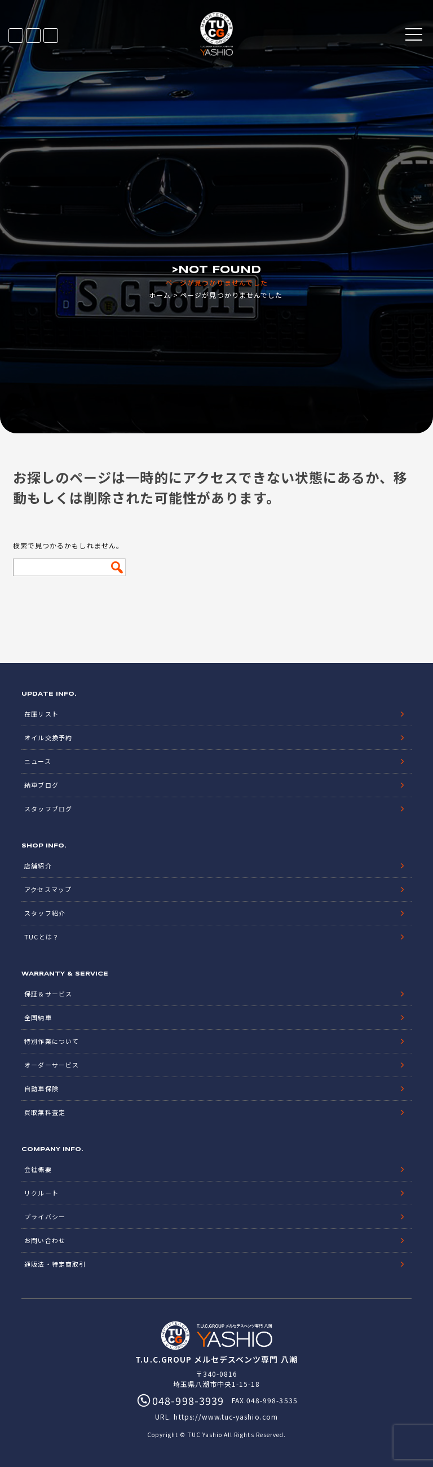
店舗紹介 (37, 865)
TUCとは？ (41, 936)
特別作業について (51, 1041)
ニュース (37, 761)
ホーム (160, 295)
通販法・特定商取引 (54, 1263)
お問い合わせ (44, 1240)
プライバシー (44, 1216)
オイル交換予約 (48, 737)
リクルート (41, 1192)
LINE (33, 35)
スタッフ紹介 (44, 912)
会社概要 (37, 1169)
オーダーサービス (51, 1064)
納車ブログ (41, 784)
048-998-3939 (50, 35)
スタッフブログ (48, 808)
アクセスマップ (47, 889)
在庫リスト (15, 35)
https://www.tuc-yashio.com (225, 1416)
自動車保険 (41, 1088)
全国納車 (37, 1017)
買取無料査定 (44, 1112)
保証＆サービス (48, 993)
